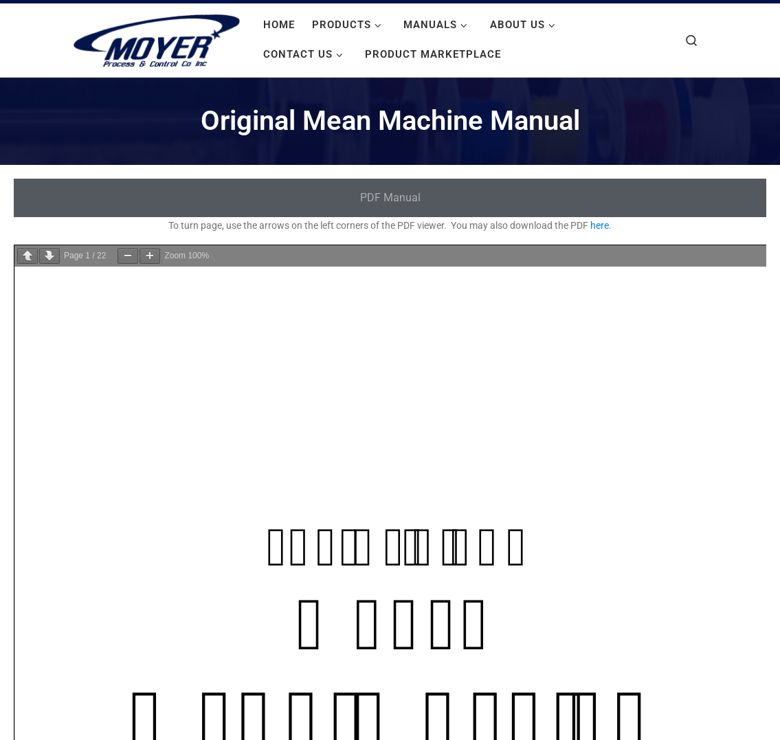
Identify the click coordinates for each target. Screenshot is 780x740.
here (599, 225)
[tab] (390, 198)
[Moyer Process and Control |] (157, 38)
